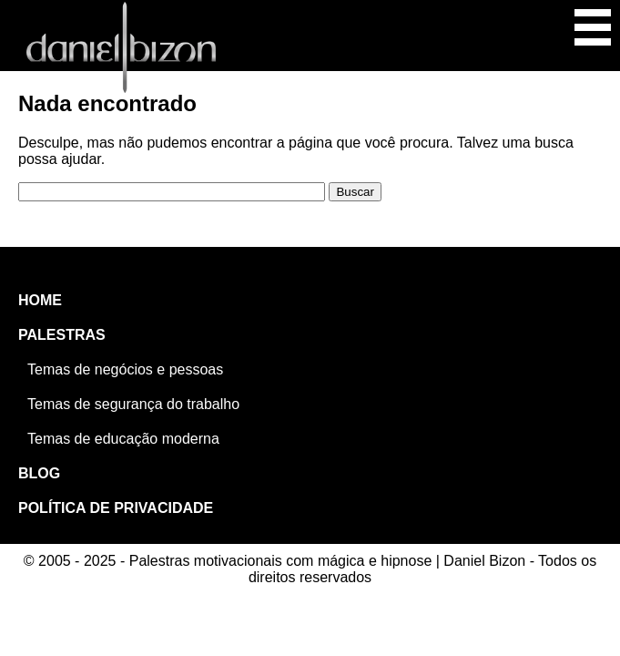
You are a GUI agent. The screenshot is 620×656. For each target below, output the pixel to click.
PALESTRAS (62, 335)
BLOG (39, 473)
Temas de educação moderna (123, 438)
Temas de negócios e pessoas (125, 369)
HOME (40, 300)
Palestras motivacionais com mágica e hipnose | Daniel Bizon (121, 47)
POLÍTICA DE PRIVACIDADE (115, 508)
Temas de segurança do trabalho (133, 404)
